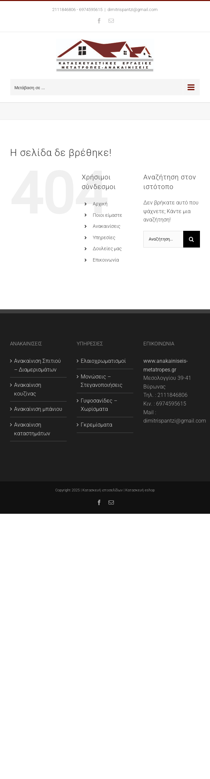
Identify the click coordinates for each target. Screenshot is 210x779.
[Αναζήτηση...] (163, 239)
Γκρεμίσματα (96, 425)
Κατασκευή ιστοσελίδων (102, 490)
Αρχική (100, 203)
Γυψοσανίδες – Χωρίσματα (99, 405)
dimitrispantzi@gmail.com (133, 9)
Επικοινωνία (106, 260)
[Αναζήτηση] (191, 239)
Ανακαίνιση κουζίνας (27, 389)
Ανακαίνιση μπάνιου (38, 409)
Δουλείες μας (107, 248)
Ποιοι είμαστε (107, 215)
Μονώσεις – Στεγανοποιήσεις (102, 380)
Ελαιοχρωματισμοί (103, 361)
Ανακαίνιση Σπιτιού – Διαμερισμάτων (37, 365)
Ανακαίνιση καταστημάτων (32, 429)
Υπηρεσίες (104, 237)
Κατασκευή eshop (140, 490)
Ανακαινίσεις (106, 226)
